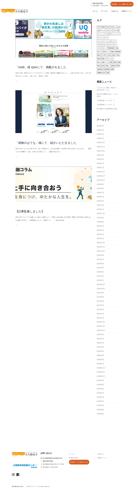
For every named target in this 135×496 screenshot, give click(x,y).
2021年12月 (101, 284)
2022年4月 (100, 272)
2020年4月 (100, 355)
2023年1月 (100, 238)
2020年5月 (100, 351)
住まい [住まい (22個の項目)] (99, 51)
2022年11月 (101, 247)
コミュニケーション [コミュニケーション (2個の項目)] (103, 41)
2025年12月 (101, 142)
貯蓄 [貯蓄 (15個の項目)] (118, 65)
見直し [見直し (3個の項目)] (108, 65)
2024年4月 (100, 197)
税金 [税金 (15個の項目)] (98, 65)
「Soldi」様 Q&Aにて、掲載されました (40, 67)
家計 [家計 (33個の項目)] (114, 55)
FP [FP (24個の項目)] (98, 27)
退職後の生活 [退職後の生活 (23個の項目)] (101, 72)
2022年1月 (100, 280)
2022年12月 (101, 242)
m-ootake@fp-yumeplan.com (52, 458)
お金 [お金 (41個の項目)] (118, 27)
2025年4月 (100, 155)
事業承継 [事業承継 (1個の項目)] (111, 48)
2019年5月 (100, 389)
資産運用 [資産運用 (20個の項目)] (106, 69)
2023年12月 (101, 213)
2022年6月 (100, 263)
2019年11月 (101, 372)
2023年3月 (100, 234)
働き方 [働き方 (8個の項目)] (99, 55)
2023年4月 (100, 230)
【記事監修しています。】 (106, 100)
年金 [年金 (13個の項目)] (118, 55)
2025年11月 (101, 147)
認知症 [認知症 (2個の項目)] (113, 65)
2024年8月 (100, 188)
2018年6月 (100, 414)
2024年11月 (101, 176)
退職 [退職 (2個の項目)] (112, 69)
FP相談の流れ (73, 458)
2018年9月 (100, 405)
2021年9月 (100, 293)
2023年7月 (100, 226)
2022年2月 (100, 276)
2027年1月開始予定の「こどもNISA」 (107, 95)
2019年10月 (101, 376)
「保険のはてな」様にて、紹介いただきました (45, 142)
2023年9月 (100, 217)
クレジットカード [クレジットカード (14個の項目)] (102, 37)
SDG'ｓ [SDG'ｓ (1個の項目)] (113, 27)
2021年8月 (100, 297)
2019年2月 (100, 397)
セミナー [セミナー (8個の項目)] (113, 41)
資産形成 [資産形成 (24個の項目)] (100, 69)
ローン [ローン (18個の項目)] (105, 48)
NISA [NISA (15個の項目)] (108, 27)
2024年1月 (100, 209)
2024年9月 (100, 184)
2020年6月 (100, 347)
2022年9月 (100, 255)
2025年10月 (101, 151)
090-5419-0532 (97, 3)
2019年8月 (100, 384)
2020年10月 (101, 330)
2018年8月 (100, 409)
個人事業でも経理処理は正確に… (108, 109)
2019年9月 (100, 380)
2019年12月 (101, 368)
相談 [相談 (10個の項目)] (119, 62)
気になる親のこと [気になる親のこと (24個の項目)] (102, 62)
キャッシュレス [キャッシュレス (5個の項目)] (115, 34)
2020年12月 (101, 322)
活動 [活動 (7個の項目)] (110, 62)
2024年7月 (100, 192)
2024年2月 (100, 205)
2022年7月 (100, 259)
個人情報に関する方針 (17, 486)
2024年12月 (101, 172)
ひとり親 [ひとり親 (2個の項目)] (116, 30)
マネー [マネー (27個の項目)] (105, 44)
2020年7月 (100, 343)
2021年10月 (101, 288)
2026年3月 (100, 130)
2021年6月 (100, 301)
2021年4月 (100, 309)
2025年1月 (100, 167)
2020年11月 (101, 326)
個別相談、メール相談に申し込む (122, 4)
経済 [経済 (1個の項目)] (102, 65)
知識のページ (127, 11)
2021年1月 (100, 318)
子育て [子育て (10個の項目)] (105, 55)
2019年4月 (100, 393)
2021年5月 (100, 305)
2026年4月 (100, 126)
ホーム (95, 11)
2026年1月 (100, 138)
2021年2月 (100, 313)
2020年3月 (100, 359)
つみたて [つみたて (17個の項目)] (109, 30)
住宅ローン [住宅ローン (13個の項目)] (106, 51)
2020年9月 (100, 334)
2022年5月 (100, 268)
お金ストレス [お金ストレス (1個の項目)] (101, 30)
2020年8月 (100, 339)
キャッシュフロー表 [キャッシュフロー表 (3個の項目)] (103, 34)
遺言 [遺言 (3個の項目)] (108, 72)
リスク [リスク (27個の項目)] (99, 48)
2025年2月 (100, 163)
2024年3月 (100, 201)
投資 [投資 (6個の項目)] (98, 58)
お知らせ (114, 11)
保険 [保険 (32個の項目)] (112, 51)
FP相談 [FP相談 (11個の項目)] (103, 27)
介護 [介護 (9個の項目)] (116, 48)
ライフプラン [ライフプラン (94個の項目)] (112, 44)
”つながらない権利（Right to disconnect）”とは (106, 89)
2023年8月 (100, 222)
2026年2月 (100, 134)
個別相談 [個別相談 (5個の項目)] (118, 51)
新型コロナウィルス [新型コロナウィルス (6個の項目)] (107, 58)
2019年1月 (100, 401)
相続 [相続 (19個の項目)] (115, 62)
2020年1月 (100, 364)
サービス (104, 11)
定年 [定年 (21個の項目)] (109, 55)
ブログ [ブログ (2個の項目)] (99, 44)
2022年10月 (101, 251)
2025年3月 (100, 159)
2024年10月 (101, 180)
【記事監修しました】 (29, 211)
